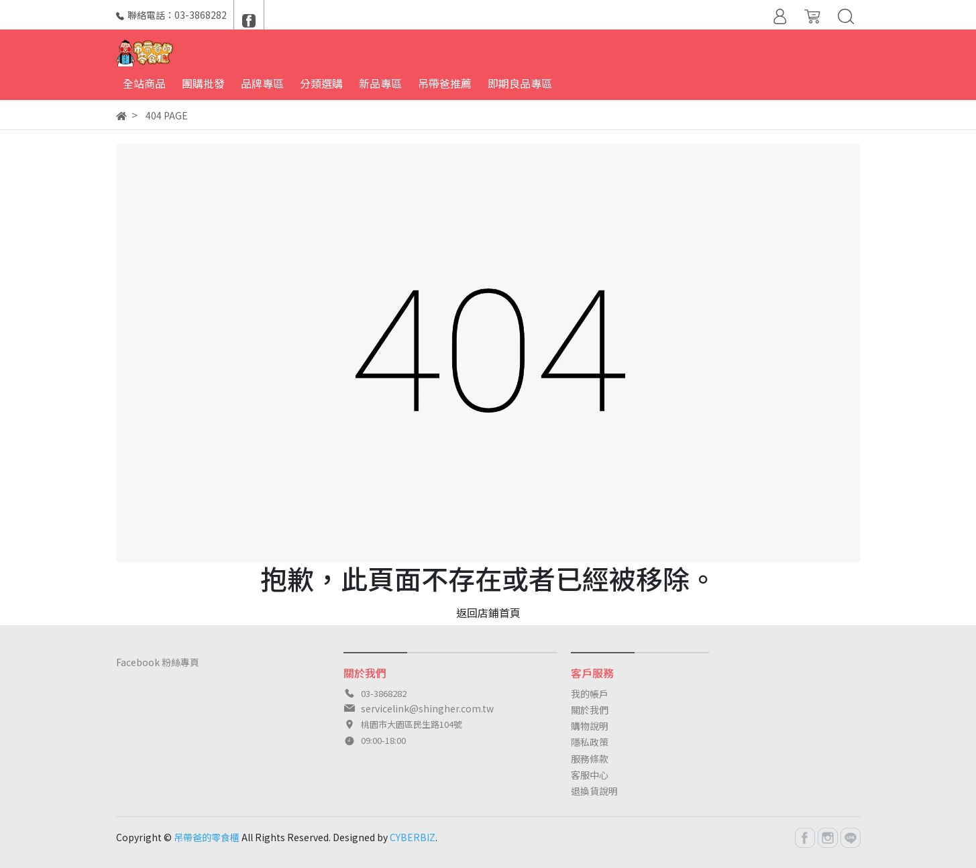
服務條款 (589, 758)
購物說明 (589, 726)
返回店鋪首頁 (488, 612)
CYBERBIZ (412, 837)
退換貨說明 (594, 791)
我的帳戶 (589, 693)
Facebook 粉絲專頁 (157, 662)
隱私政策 (589, 742)
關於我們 (589, 709)
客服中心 (589, 774)
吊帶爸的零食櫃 (206, 837)
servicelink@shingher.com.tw (427, 708)
